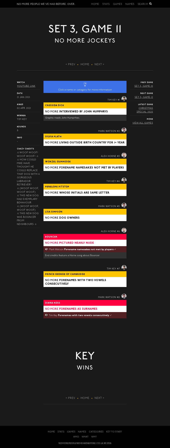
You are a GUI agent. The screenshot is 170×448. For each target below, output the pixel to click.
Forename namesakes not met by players (91, 167)
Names (130, 4)
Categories (96, 432)
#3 (118, 156)
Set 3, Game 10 (143, 86)
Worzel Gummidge (58, 162)
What (85, 437)
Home (95, 4)
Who (76, 437)
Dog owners (69, 218)
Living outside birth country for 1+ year (92, 142)
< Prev (70, 64)
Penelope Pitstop (57, 187)
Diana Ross (52, 303)
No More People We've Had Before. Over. (46, 4)
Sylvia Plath (53, 137)
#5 (118, 206)
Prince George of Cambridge (65, 274)
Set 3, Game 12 (144, 97)
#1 (119, 100)
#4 (118, 181)
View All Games (142, 123)
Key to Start (114, 432)
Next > (99, 64)
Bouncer (51, 237)
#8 (118, 297)
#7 (118, 269)
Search (145, 3)
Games (117, 4)
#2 (118, 131)
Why (94, 437)
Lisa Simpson (53, 212)
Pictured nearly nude (76, 243)
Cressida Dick (54, 105)
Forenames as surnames (78, 309)
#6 (118, 231)
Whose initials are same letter (84, 193)
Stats (106, 4)
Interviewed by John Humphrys (83, 111)
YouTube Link (26, 86)
